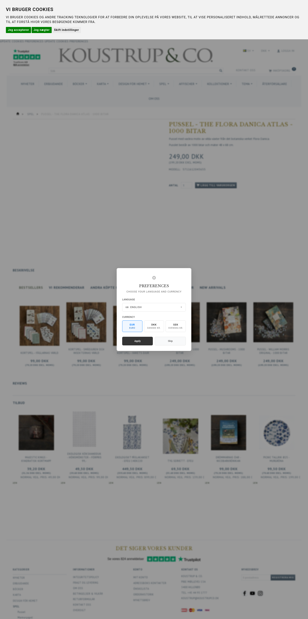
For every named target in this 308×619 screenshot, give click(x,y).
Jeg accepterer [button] (18, 29)
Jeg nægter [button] (42, 29)
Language (128, 299)
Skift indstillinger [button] (66, 29)
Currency (128, 317)
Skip (170, 340)
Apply (137, 340)
